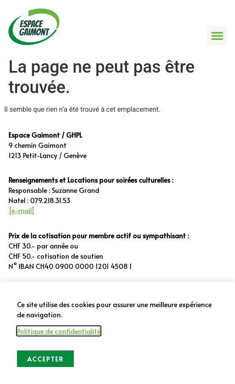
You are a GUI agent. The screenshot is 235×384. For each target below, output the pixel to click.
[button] (217, 35)
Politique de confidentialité (59, 331)
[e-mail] (21, 210)
